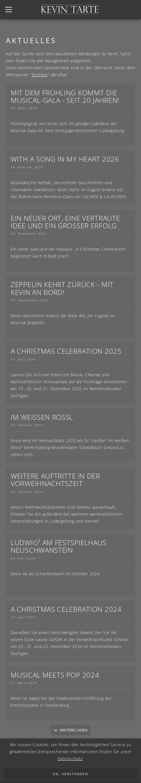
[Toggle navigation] (8, 9)
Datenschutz (70, 758)
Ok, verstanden (70, 774)
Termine (39, 74)
